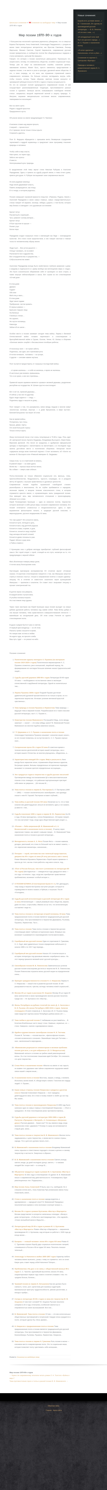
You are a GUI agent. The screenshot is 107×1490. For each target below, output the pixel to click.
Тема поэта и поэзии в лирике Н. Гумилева (33, 1341)
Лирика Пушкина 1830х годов (27, 693)
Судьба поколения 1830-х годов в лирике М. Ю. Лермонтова (40, 814)
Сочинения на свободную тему (28, 1357)
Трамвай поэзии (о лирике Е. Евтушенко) (32, 1284)
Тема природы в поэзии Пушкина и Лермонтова (35, 708)
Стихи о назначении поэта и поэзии (30, 1199)
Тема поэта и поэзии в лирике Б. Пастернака (33, 790)
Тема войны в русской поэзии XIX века (31, 802)
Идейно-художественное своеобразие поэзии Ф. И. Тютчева (40, 1032)
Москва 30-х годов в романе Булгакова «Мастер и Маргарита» (41, 1211)
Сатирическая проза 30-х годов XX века (31, 747)
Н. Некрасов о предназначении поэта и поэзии (34, 1326)
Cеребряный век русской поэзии (29, 953)
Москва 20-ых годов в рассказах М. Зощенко (33, 993)
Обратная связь (53, 1406)
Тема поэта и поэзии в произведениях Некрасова (36, 1105)
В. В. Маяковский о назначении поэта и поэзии (34, 1160)
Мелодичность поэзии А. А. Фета (29, 841)
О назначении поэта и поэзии (27, 1078)
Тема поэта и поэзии (23, 929)
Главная (49, 1410)
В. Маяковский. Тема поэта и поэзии (30, 1314)
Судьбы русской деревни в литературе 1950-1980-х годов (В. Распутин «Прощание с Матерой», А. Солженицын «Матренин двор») (41, 1120)
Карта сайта (57, 1410)
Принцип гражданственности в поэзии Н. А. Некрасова (38, 981)
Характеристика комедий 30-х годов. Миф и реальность (38, 759)
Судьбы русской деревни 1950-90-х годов (32, 678)
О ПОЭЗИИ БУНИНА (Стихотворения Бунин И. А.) (35, 884)
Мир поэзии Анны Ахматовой (27, 1187)
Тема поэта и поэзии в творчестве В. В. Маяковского (37, 1135)
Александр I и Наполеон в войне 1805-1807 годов (35, 1257)
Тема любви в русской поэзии (27, 1020)
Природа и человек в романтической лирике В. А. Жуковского (89, 68)
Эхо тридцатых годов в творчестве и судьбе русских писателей (42, 775)
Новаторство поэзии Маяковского (29, 720)
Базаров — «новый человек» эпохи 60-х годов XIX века (38, 1241)
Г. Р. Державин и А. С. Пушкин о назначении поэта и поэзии (39, 732)
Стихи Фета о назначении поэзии (29, 1066)
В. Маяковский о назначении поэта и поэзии (33, 1147)
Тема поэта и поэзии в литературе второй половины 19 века (40, 914)
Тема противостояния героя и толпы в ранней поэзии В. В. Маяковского (39, 1381)
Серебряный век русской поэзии (29, 941)
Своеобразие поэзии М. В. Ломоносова (31, 966)
